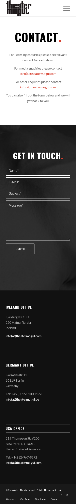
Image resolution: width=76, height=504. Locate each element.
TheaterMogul (27, 490)
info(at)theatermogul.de (22, 399)
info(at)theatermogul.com (38, 87)
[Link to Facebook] (61, 495)
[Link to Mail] (67, 495)
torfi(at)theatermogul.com (38, 73)
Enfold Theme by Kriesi (49, 490)
